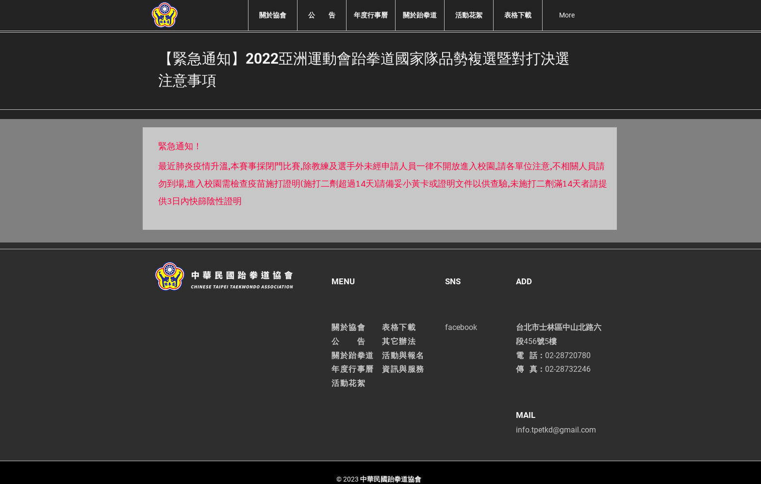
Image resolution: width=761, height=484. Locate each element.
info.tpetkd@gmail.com (556, 429)
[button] (272, 15)
